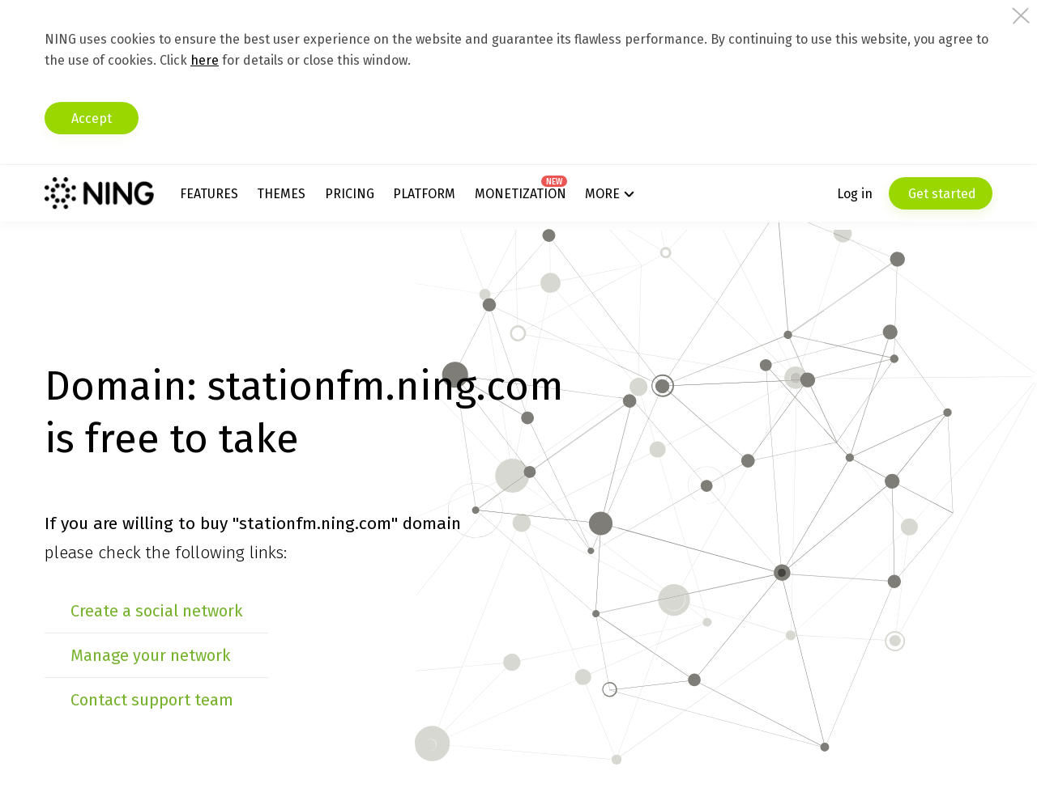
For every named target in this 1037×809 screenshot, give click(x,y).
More (602, 193)
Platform (424, 193)
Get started (940, 193)
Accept (91, 118)
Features (209, 193)
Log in (855, 193)
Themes (281, 193)
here (204, 60)
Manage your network (150, 655)
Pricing (349, 193)
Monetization (520, 193)
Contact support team (151, 699)
